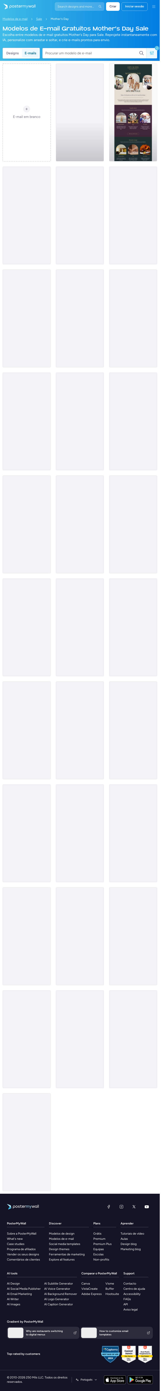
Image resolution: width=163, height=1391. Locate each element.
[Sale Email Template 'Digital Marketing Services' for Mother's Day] (80, 112)
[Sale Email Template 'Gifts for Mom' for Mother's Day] (27, 524)
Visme (109, 1283)
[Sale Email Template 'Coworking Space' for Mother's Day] (80, 730)
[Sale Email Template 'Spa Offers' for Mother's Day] (133, 936)
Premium (99, 1239)
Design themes (59, 1249)
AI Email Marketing (19, 1294)
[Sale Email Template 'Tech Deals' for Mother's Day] (80, 833)
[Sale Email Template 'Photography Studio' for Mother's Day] (80, 627)
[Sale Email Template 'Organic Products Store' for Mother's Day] (80, 215)
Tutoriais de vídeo (132, 1233)
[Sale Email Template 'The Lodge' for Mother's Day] (80, 421)
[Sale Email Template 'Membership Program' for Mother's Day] (80, 936)
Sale (39, 19)
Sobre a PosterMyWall (21, 1233)
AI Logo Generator (56, 1299)
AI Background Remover (60, 1294)
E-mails (30, 53)
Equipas (98, 1249)
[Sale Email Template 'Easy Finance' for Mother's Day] (27, 215)
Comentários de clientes (23, 1259)
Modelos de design (61, 1233)
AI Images (13, 1304)
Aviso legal (130, 1309)
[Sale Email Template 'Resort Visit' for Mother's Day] (27, 936)
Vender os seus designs (23, 1254)
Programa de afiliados (21, 1249)
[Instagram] (121, 1206)
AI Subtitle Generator (58, 1283)
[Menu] (154, 6)
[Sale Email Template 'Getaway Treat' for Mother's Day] (133, 524)
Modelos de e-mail (15, 19)
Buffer (109, 1289)
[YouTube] (146, 1206)
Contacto (129, 1283)
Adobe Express (91, 1294)
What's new (15, 1239)
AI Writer (13, 1299)
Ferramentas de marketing (67, 1254)
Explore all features (62, 1259)
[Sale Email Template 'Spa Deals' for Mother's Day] (133, 1039)
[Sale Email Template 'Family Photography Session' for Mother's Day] (27, 421)
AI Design (13, 1283)
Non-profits (101, 1259)
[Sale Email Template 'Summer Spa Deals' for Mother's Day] (27, 833)
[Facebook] (108, 1206)
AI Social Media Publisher (24, 1289)
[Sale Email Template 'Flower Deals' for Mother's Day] (133, 215)
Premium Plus (102, 1244)
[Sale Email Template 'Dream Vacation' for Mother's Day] (27, 730)
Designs (12, 53)
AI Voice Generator (57, 1289)
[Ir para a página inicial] (18, 6)
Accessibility (131, 1294)
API (125, 1304)
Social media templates (64, 1244)
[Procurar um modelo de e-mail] (92, 53)
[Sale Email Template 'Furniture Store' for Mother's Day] (80, 524)
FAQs (127, 1299)
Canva (85, 1283)
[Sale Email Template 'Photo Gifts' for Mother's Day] (80, 318)
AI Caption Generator (58, 1304)
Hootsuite (112, 1294)
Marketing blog (131, 1249)
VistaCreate (89, 1289)
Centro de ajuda (134, 1289)
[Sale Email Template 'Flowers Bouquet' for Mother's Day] (133, 627)
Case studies (15, 1244)
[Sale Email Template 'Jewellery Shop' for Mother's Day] (133, 318)
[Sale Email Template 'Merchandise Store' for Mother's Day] (80, 1039)
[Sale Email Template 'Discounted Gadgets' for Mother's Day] (27, 627)
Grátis (97, 1233)
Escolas (98, 1254)
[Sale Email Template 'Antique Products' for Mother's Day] (133, 730)
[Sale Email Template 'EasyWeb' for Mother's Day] (27, 318)
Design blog (129, 1244)
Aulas (124, 1239)
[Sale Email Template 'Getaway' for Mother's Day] (133, 112)
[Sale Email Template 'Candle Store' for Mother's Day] (133, 421)
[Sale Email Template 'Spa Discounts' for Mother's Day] (27, 1142)
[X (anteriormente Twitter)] (134, 1206)
